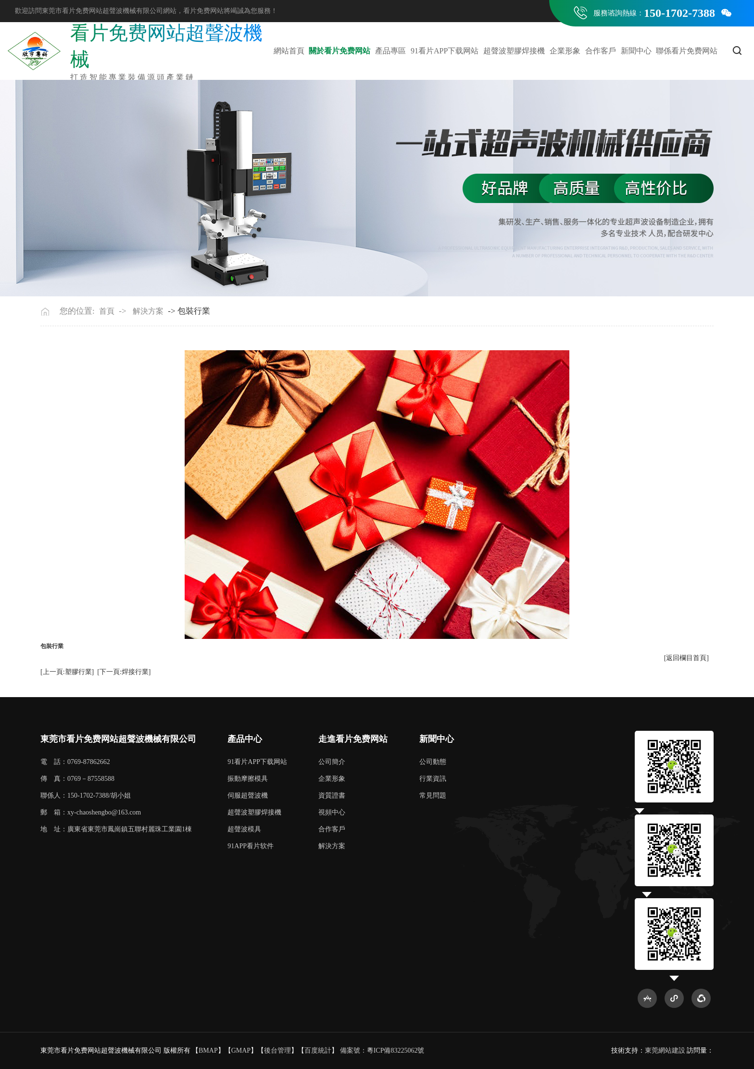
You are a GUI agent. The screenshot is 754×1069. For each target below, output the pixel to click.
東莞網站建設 (665, 1050)
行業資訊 (432, 778)
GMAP (241, 1050)
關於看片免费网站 (339, 51)
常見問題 (432, 795)
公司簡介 (331, 761)
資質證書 (331, 795)
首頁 (106, 311)
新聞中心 (636, 51)
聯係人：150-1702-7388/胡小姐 (85, 795)
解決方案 (148, 311)
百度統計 (317, 1050)
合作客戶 (600, 51)
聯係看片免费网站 (686, 51)
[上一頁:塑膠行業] (67, 671)
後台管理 (277, 1050)
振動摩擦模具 (247, 778)
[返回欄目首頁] (686, 658)
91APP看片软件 (250, 846)
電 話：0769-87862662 (75, 761)
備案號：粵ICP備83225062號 (382, 1050)
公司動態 (432, 761)
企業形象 (565, 51)
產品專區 (390, 51)
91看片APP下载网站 (444, 51)
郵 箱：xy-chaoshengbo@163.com (90, 812)
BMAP (208, 1050)
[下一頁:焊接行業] (124, 671)
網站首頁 (289, 51)
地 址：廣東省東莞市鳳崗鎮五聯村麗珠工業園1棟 (116, 829)
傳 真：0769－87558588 (77, 778)
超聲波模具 (244, 829)
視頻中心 (331, 812)
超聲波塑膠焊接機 (514, 51)
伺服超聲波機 (247, 795)
